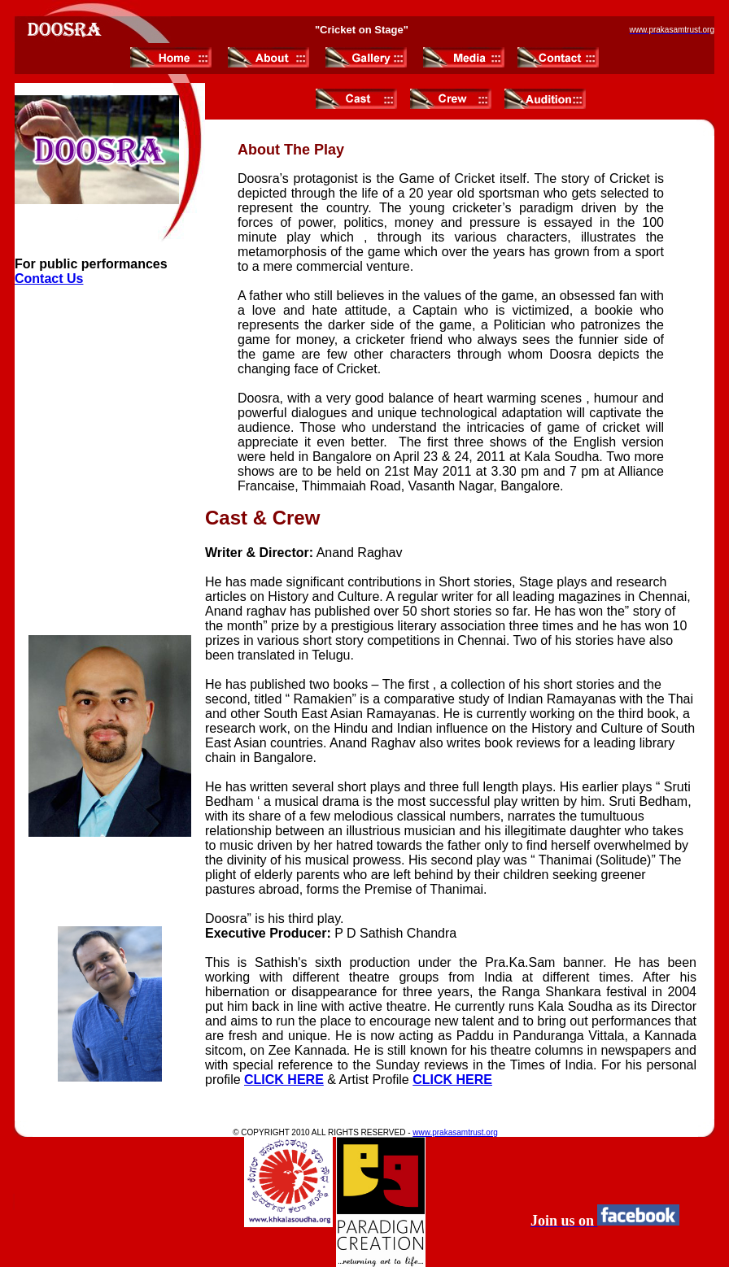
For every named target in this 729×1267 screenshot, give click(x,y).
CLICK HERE (284, 1079)
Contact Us (49, 278)
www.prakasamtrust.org (455, 1132)
